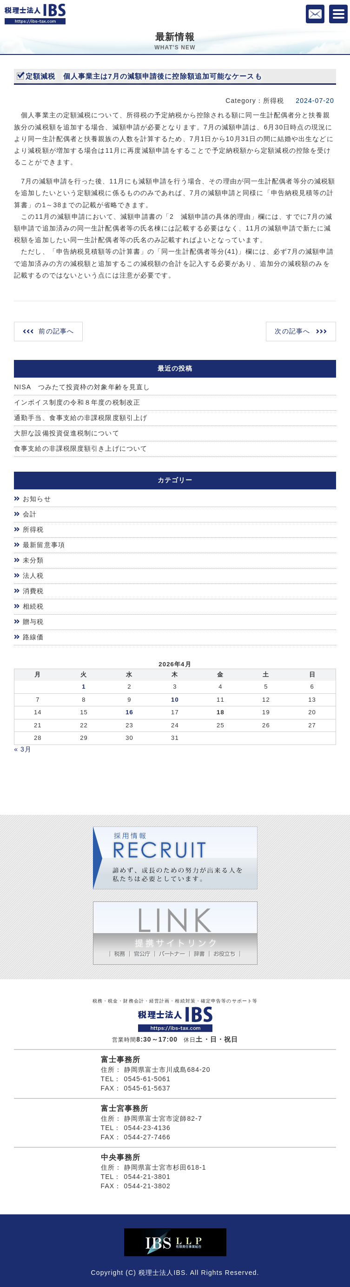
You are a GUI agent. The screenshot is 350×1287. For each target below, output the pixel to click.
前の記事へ (56, 331)
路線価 (33, 637)
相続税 (33, 606)
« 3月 (23, 749)
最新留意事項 (44, 545)
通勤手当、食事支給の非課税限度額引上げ (80, 417)
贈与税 (33, 621)
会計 (30, 514)
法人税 (33, 575)
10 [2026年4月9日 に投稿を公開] (175, 699)
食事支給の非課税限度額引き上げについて (80, 448)
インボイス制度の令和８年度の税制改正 (77, 402)
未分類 (33, 560)
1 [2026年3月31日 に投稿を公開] (84, 686)
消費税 (33, 591)
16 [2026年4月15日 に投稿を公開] (129, 712)
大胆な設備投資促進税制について (66, 433)
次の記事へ (292, 331)
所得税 (33, 529)
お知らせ (37, 498)
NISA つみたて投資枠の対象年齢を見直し (82, 387)
